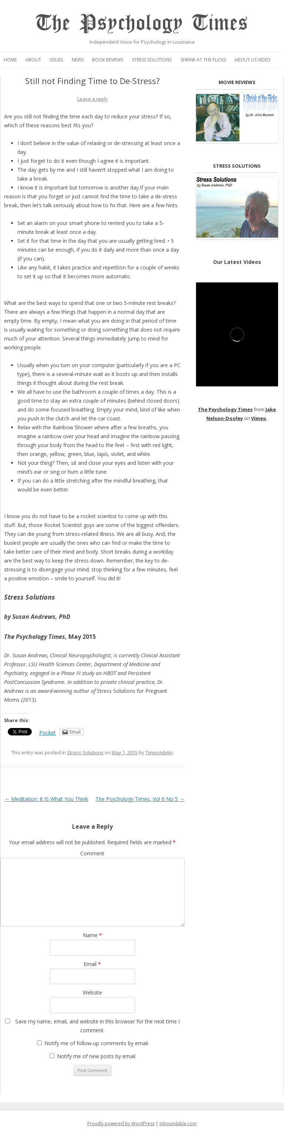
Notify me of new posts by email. (96, 1056)
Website (92, 992)
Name (92, 935)
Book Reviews (107, 60)
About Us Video (252, 60)
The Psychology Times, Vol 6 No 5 (140, 798)
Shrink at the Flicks (203, 60)
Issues (56, 60)
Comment (92, 853)
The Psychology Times (142, 23)
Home (10, 60)
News (78, 60)
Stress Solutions (152, 60)
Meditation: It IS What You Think (46, 798)
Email (92, 963)
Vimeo (258, 418)
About (33, 60)
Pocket (47, 732)
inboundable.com (178, 1123)
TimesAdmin (159, 752)
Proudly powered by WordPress (121, 1123)
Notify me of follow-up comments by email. (96, 1043)
